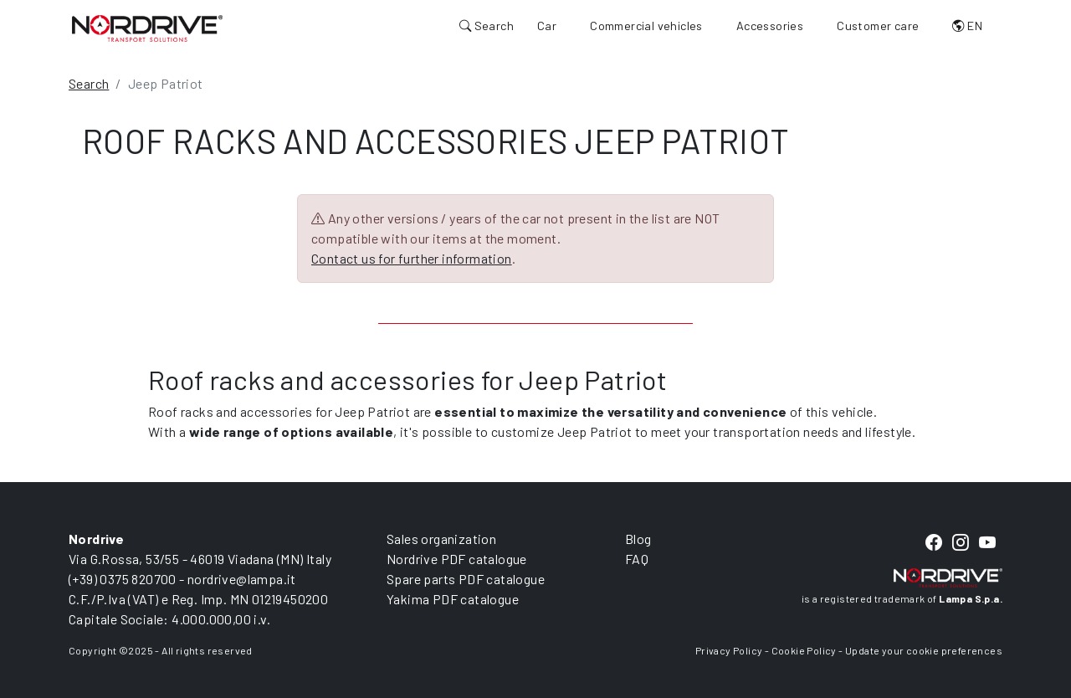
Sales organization (441, 539)
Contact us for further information (411, 258)
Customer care (878, 25)
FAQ (636, 559)
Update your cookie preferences (923, 650)
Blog (638, 539)
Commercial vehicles (646, 25)
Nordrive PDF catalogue (457, 559)
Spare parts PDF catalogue (466, 579)
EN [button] (967, 25)
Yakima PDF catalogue (453, 599)
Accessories (769, 25)
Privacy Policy (729, 650)
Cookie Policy (804, 650)
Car (546, 25)
